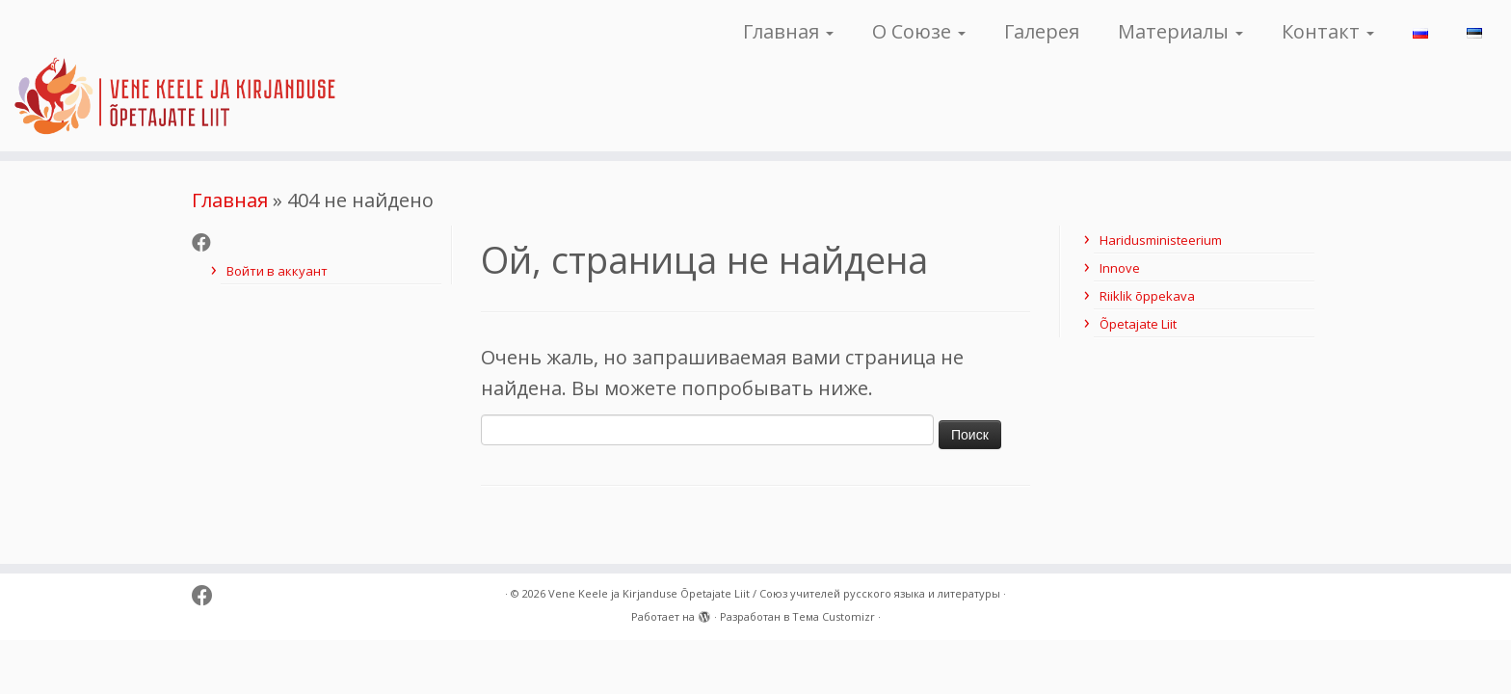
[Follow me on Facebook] (208, 242)
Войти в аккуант (277, 271)
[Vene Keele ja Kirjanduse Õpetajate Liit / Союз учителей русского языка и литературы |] (174, 76)
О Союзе (919, 31)
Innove (1120, 268)
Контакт (1328, 31)
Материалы (1180, 31)
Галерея (1041, 31)
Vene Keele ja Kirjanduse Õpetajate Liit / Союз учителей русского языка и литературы (774, 593)
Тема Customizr (833, 616)
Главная (788, 31)
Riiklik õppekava (1147, 296)
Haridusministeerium (1161, 240)
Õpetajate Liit (1138, 324)
